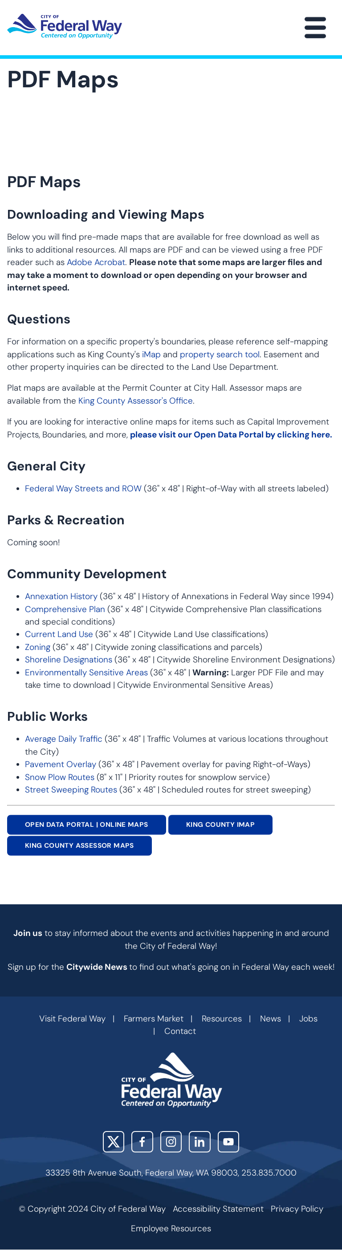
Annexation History (61, 596)
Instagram (171, 1142)
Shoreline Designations (68, 659)
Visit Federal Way (72, 1018)
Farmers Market (153, 1018)
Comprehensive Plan (65, 609)
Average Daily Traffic (63, 738)
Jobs (308, 1018)
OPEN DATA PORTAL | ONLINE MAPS (86, 824)
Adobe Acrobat (96, 262)
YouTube (228, 1142)
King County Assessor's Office (135, 400)
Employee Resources (171, 1228)
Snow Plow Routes (59, 777)
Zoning (37, 647)
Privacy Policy (297, 1208)
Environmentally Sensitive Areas (86, 672)
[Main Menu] (315, 27)
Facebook (142, 1142)
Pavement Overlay (60, 764)
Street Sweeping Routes (71, 789)
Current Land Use (59, 634)
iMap (151, 354)
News (270, 1018)
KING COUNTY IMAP (220, 824)
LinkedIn (199, 1142)
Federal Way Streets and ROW (84, 488)
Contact (180, 1031)
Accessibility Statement (218, 1208)
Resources (222, 1018)
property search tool (220, 354)
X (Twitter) (113, 1142)
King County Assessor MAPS (79, 846)
